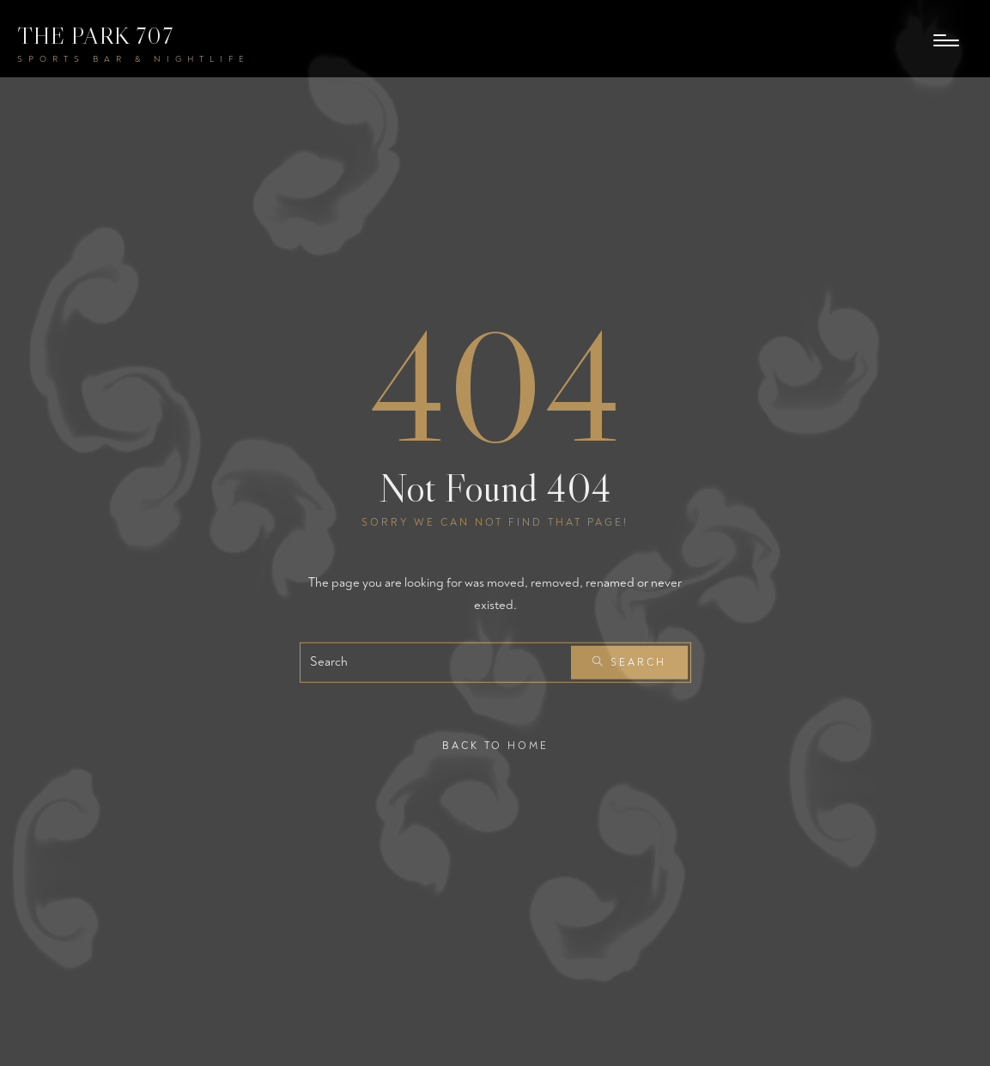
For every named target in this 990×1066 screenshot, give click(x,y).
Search (629, 662)
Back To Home (495, 746)
